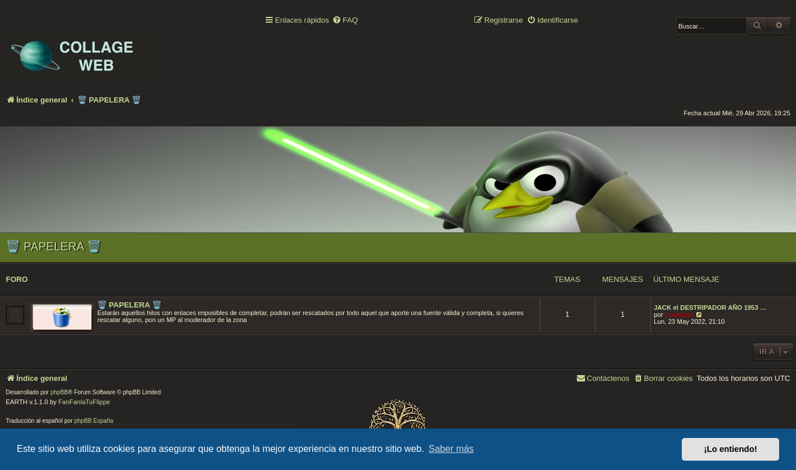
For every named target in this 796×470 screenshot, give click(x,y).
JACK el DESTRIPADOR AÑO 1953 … (710, 307)
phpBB (59, 392)
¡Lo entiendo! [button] (730, 449)
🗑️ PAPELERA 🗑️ (53, 246)
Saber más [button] (451, 449)
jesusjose (679, 314)
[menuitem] (345, 20)
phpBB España (93, 421)
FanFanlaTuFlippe (84, 401)
